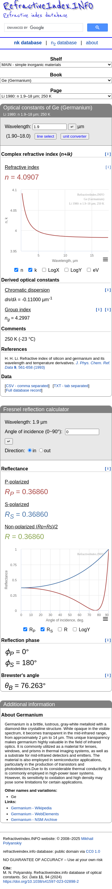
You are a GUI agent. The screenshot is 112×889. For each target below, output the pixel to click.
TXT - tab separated (71, 386)
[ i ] (108, 154)
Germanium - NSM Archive (34, 819)
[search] (43, 27)
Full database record (24, 390)
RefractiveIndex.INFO (48, 6)
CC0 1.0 (93, 851)
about (92, 42)
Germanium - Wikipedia (31, 808)
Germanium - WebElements (35, 814)
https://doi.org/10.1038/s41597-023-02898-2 (41, 881)
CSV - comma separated (27, 386)
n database (64, 42)
